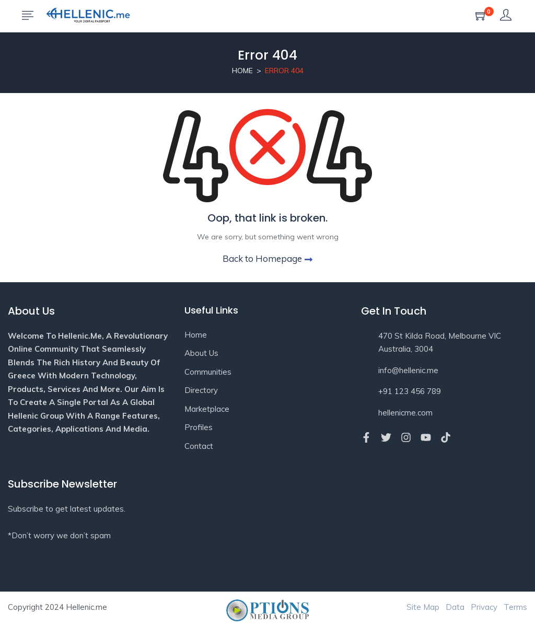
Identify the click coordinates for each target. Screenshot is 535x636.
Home (242, 70)
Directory (201, 390)
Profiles (198, 427)
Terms (515, 607)
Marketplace (206, 409)
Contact (198, 446)
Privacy (484, 607)
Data (455, 607)
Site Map (422, 607)
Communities (207, 372)
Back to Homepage (267, 258)
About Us (201, 353)
